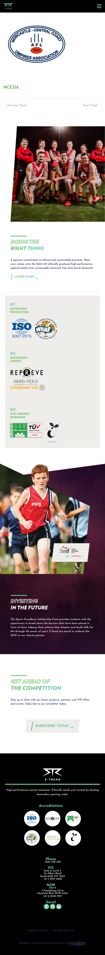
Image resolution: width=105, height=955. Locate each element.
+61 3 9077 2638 (52, 879)
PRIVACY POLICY (63, 931)
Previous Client (15, 105)
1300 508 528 (52, 862)
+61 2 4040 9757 (52, 896)
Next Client (92, 105)
